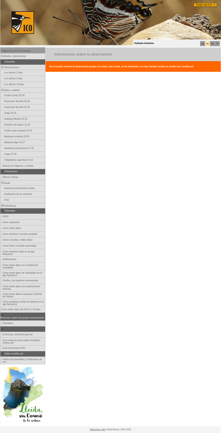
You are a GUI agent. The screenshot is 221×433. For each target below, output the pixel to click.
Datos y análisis (10, 90)
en (212, 43)
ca (202, 43)
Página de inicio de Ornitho (15, 51)
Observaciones (10, 67)
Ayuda (5, 183)
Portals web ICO (204, 5)
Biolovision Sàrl (97, 429)
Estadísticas (8, 206)
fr (217, 43)
